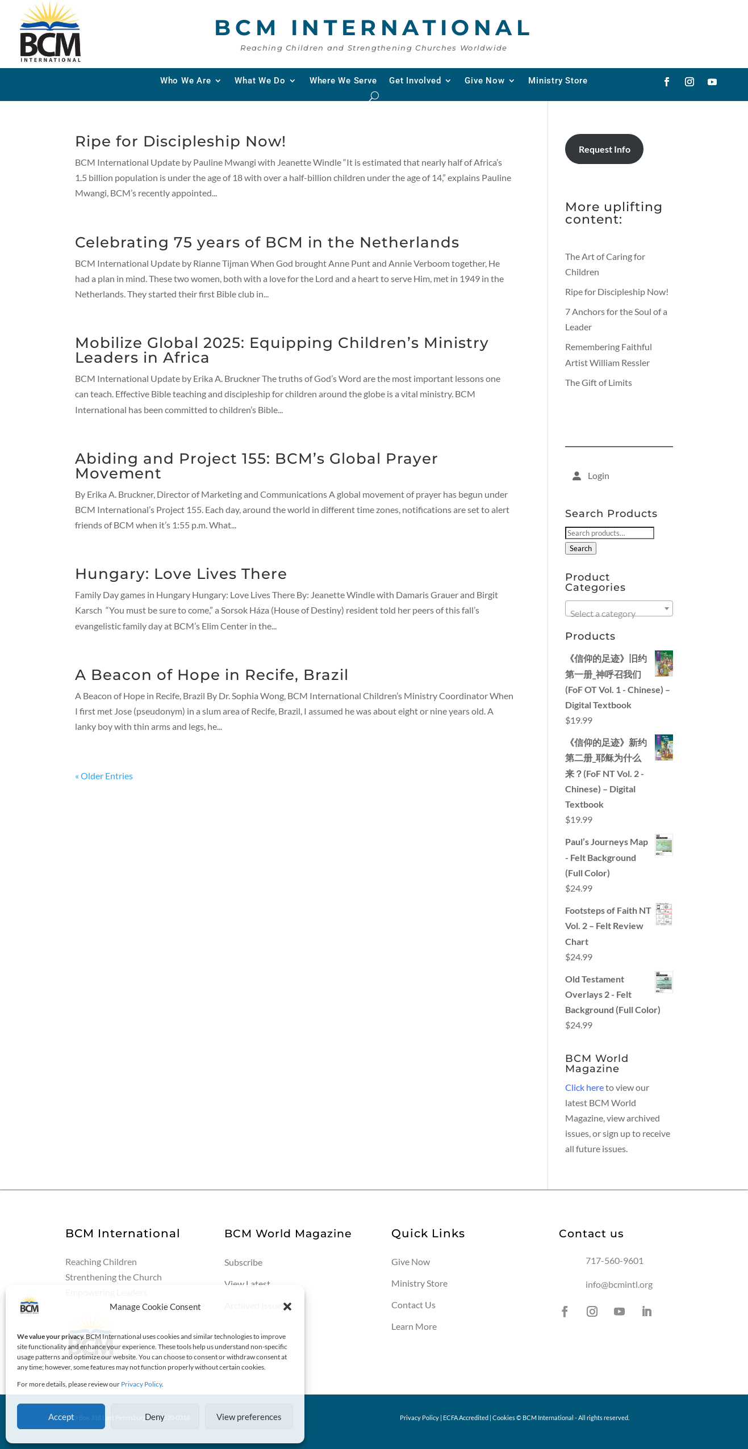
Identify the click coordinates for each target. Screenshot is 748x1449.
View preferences (249, 1417)
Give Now (484, 80)
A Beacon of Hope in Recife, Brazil (212, 675)
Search (581, 548)
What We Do (260, 80)
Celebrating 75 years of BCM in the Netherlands (267, 242)
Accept (61, 1417)
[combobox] (619, 608)
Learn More (414, 1326)
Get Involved (415, 80)
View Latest (247, 1283)
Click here (584, 1087)
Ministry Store (558, 80)
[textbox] (619, 613)
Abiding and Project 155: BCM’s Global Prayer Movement (256, 466)
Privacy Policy (141, 1384)
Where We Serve (343, 80)
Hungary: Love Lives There (181, 574)
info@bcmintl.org (619, 1284)
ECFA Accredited (466, 1417)
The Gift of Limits (598, 382)
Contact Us (413, 1304)
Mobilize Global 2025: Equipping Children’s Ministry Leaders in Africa (282, 350)
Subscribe (243, 1262)
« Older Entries (104, 775)
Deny (155, 1417)
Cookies (503, 1417)
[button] (287, 1306)
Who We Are (185, 80)
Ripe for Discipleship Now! (180, 141)
